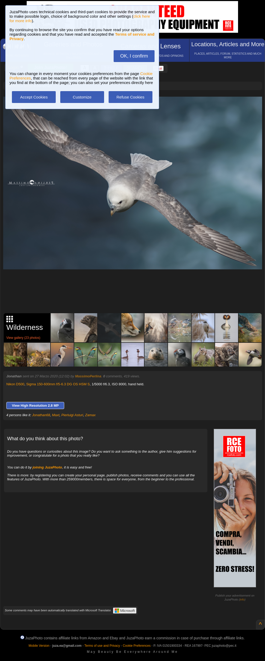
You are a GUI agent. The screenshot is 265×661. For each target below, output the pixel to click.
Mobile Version (39, 646)
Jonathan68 (41, 415)
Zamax (90, 415)
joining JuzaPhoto (47, 467)
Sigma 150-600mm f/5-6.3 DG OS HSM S (58, 384)
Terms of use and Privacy (102, 646)
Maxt (55, 415)
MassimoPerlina (88, 376)
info (242, 599)
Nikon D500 (15, 384)
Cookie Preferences (137, 646)
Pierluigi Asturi (72, 415)
